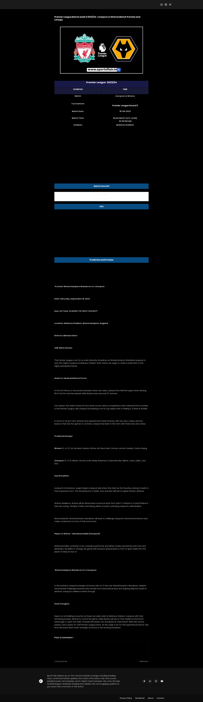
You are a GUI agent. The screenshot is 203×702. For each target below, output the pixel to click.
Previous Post (61, 661)
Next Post (143, 661)
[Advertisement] (101, 149)
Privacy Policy (126, 698)
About (150, 698)
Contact (160, 698)
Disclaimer (140, 698)
